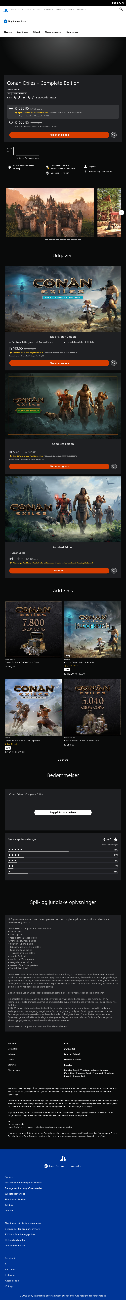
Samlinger (22, 28)
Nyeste (8, 28)
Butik (70, 9)
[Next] (121, 209)
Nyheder (59, 9)
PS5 (19, 9)
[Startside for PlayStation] (6, 9)
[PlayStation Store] (15, 18)
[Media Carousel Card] (50, 209)
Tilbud (36, 28)
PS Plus (36, 9)
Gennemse (72, 28)
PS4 (27, 9)
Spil (12, 9)
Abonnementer (53, 28)
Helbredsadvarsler (16, 1121)
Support (80, 9)
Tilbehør (47, 9)
